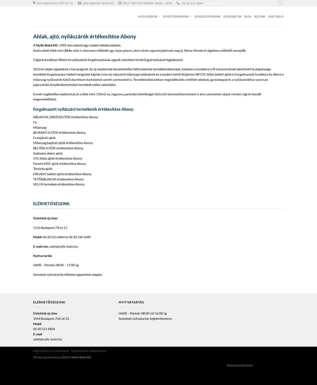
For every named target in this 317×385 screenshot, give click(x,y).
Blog (247, 16)
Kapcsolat (276, 16)
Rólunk (259, 16)
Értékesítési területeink (89, 350)
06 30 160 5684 (216, 3)
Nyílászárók (149, 16)
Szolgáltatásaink (207, 16)
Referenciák (232, 16)
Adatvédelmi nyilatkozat (51, 350)
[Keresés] (280, 3)
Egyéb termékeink (177, 16)
